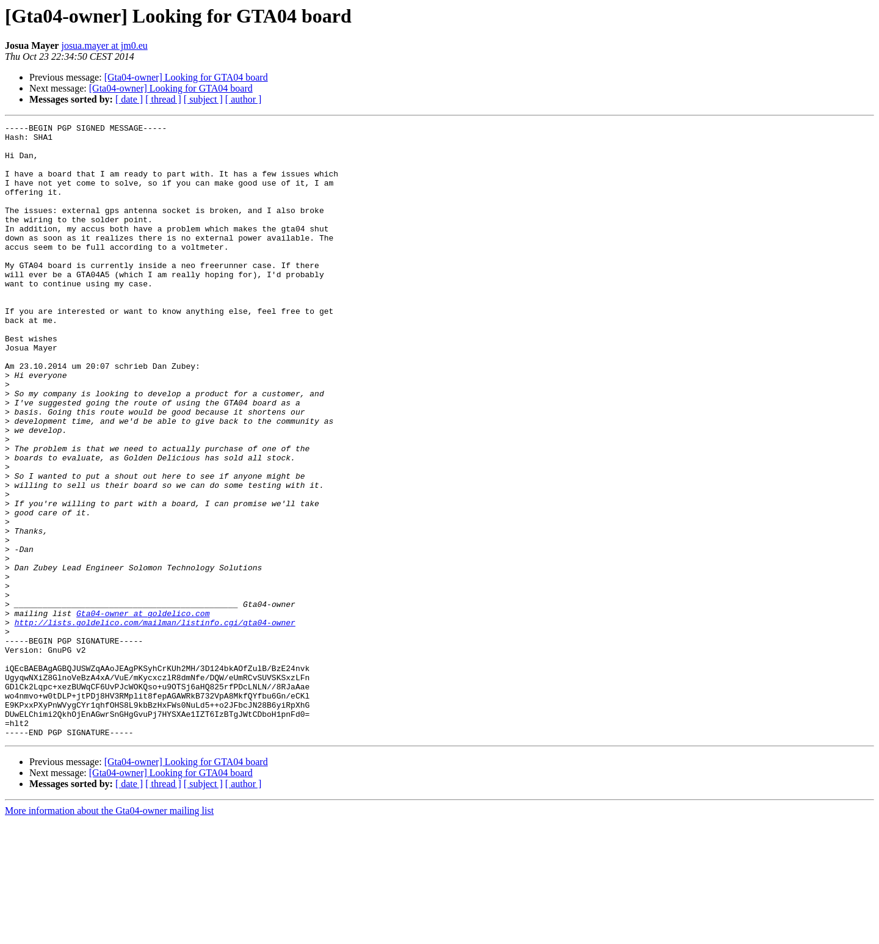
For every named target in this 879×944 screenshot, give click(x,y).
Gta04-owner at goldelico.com (142, 711)
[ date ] (129, 99)
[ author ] (243, 99)
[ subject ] (203, 99)
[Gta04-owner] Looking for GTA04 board (186, 77)
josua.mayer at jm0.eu (104, 45)
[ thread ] (163, 99)
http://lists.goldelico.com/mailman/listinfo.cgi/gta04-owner (155, 722)
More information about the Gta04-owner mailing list (109, 933)
